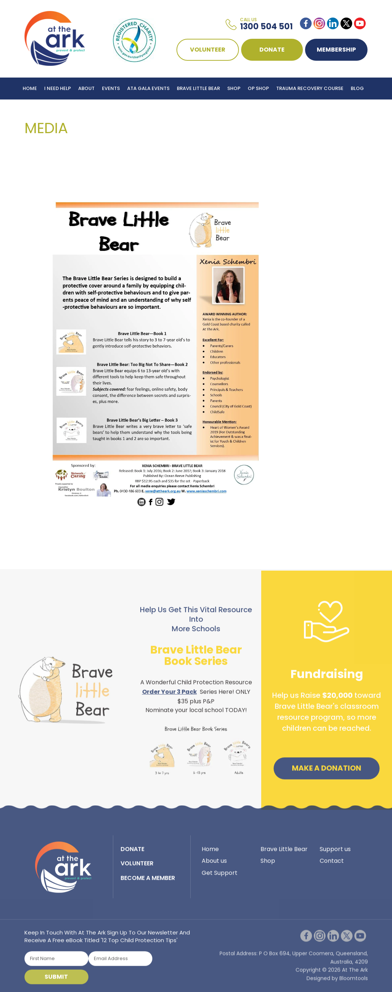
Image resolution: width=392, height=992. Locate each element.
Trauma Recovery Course (309, 88)
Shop (233, 88)
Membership (336, 49)
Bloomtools (353, 983)
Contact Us (39, 110)
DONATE (272, 49)
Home (30, 88)
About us (214, 863)
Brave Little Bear (198, 88)
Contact (332, 863)
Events (111, 88)
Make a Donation (326, 770)
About (86, 88)
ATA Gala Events (148, 88)
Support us (335, 851)
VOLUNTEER (208, 49)
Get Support (219, 875)
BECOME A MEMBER (148, 880)
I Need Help (57, 88)
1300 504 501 (266, 24)
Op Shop (258, 88)
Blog (357, 88)
